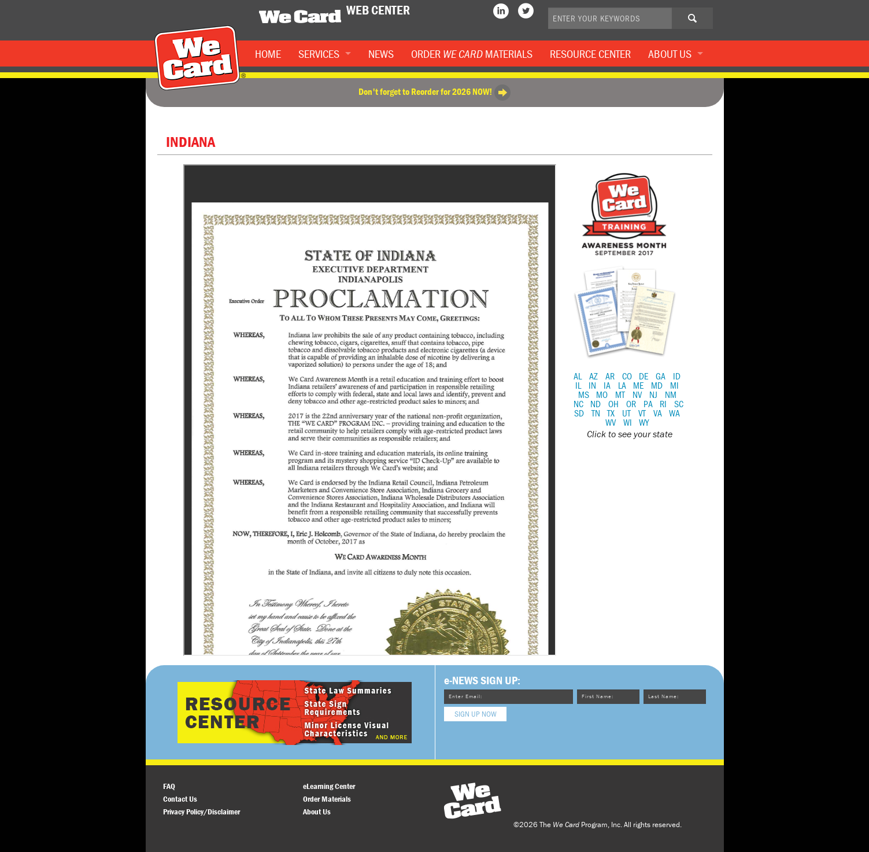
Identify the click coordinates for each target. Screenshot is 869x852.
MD (657, 385)
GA (660, 376)
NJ (653, 394)
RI (663, 404)
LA (622, 385)
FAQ (169, 786)
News (381, 53)
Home (268, 53)
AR (610, 376)
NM (670, 394)
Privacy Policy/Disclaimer (201, 811)
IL (578, 385)
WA (674, 413)
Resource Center (590, 53)
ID (677, 376)
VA (657, 413)
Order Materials (472, 53)
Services (318, 53)
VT (642, 413)
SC (678, 404)
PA (648, 404)
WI (627, 422)
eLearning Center (329, 786)
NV (637, 394)
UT (626, 413)
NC (578, 404)
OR (631, 404)
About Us (669, 53)
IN (592, 385)
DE (643, 376)
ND (595, 404)
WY (644, 422)
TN (595, 413)
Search (701, 22)
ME (638, 385)
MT (620, 394)
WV (610, 422)
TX (611, 413)
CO (627, 376)
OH (613, 404)
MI (674, 385)
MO (602, 394)
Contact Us (180, 799)
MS (583, 394)
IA (607, 385)
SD (579, 413)
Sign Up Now (475, 714)
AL (578, 376)
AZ (593, 376)
